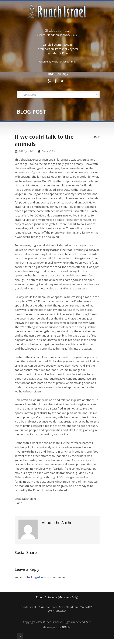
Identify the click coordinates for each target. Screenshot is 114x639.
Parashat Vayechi (66, 49)
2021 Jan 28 (26, 151)
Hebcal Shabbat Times (64, 61)
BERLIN (66, 627)
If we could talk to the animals (44, 140)
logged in (37, 577)
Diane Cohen (49, 151)
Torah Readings (57, 74)
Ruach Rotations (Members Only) (57, 597)
